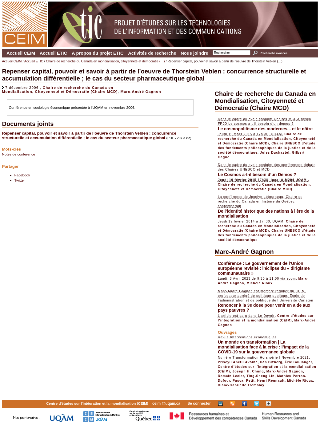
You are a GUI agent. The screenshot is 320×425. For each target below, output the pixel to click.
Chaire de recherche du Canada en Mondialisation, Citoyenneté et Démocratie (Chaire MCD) (60, 89)
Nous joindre (194, 53)
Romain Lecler (231, 376)
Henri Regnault (271, 380)
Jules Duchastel (275, 152)
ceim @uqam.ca (166, 403)
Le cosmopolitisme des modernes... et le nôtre (265, 128)
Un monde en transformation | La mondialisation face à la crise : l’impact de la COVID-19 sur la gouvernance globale (263, 347)
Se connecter (198, 403)
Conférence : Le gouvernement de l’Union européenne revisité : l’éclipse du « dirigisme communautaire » (264, 268)
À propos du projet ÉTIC (98, 53)
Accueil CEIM (20, 53)
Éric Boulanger (298, 362)
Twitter (19, 180)
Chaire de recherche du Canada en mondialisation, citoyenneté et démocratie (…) (105, 61)
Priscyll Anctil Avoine (238, 362)
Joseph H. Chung (248, 371)
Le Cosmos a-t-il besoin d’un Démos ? (257, 174)
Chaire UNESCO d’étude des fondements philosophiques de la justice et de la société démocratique (267, 147)
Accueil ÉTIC (53, 53)
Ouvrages (227, 332)
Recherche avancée (274, 53)
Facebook (22, 175)
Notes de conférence (18, 154)
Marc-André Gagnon (141, 91)
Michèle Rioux (260, 283)
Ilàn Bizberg (271, 362)
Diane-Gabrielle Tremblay (241, 385)
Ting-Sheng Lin (260, 376)
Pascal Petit (244, 380)
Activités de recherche (152, 53)
